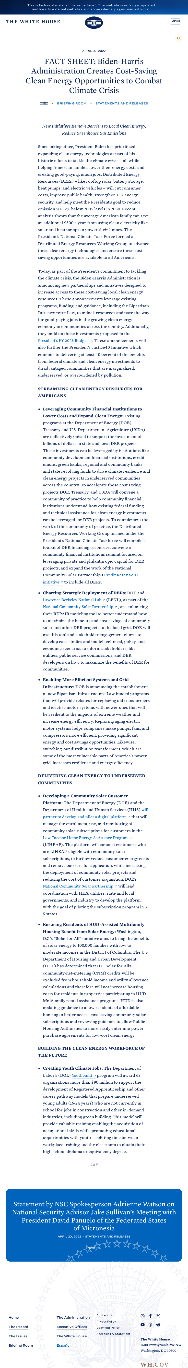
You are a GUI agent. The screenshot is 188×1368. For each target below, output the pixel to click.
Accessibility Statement (113, 1333)
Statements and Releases (121, 103)
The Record (18, 1327)
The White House (72, 1336)
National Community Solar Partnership (87, 606)
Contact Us (104, 1315)
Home (14, 1317)
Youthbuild (82, 1074)
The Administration (73, 1317)
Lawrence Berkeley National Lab (74, 599)
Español (63, 1346)
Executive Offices (72, 1327)
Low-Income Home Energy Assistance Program (89, 836)
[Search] (179, 38)
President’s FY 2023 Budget (64, 340)
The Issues (18, 1336)
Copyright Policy (107, 1327)
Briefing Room (71, 103)
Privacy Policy (106, 1321)
